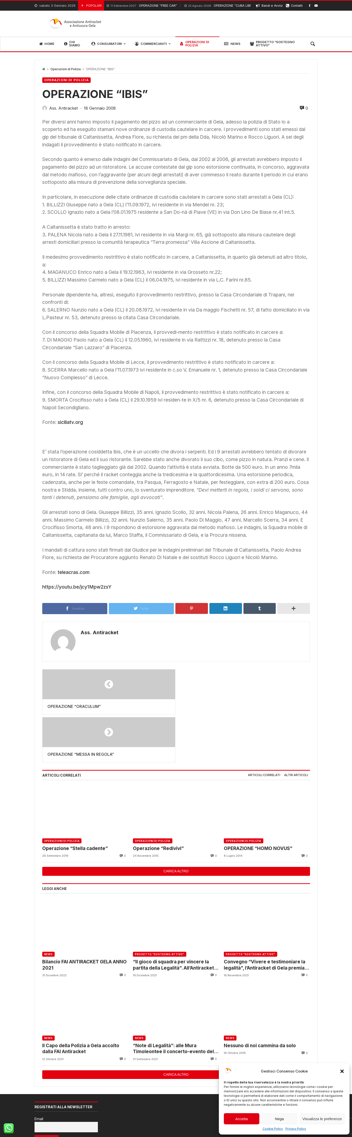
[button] (342, 1071)
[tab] (264, 728)
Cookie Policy (273, 1129)
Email (39, 1071)
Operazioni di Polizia (65, 69)
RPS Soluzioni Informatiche (80, 1127)
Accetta (241, 1119)
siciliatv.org (70, 422)
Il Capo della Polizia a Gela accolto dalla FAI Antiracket (80, 1001)
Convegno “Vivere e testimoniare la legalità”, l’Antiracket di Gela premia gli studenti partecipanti (264, 917)
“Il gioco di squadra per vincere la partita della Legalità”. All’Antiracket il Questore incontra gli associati (175, 917)
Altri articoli (296, 727)
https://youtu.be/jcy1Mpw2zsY (77, 587)
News (48, 906)
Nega (279, 1119)
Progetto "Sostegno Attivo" (159, 906)
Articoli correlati (264, 727)
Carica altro (176, 823)
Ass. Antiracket (99, 632)
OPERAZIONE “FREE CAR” (142, 6)
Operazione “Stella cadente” (75, 800)
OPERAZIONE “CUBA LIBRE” (219, 6)
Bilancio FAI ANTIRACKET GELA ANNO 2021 (84, 917)
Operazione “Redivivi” (158, 800)
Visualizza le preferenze (322, 1119)
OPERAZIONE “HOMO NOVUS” (258, 800)
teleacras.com (73, 572)
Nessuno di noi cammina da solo (260, 998)
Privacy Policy (295, 1129)
